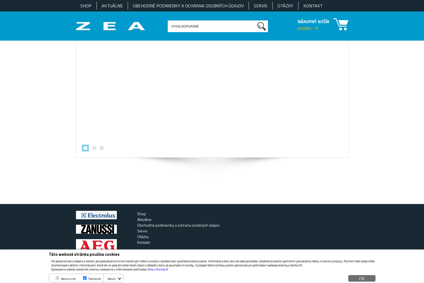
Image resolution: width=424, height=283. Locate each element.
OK (362, 278)
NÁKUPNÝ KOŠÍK (313, 21)
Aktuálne (112, 5)
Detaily (112, 279)
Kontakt (313, 5)
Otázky (285, 5)
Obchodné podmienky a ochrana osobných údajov (188, 5)
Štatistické (95, 279)
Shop (85, 5)
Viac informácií (158, 269)
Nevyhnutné (68, 279)
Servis (260, 5)
